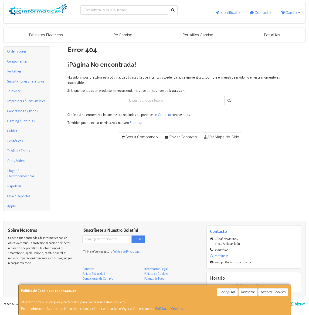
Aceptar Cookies (273, 292)
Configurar (227, 292)
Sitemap (136, 123)
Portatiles (272, 35)
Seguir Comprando (139, 137)
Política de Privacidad (126, 251)
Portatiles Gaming (198, 35)
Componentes (17, 61)
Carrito (290, 12)
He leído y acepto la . (113, 251)
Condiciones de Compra (97, 278)
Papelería (14, 186)
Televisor (13, 91)
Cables (12, 131)
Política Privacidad (93, 273)
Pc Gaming (122, 35)
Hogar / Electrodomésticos (20, 173)
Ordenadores (17, 51)
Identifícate (228, 12)
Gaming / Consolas (21, 121)
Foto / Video (16, 161)
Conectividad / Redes (22, 111)
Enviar (138, 239)
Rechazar (248, 292)
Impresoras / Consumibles (26, 101)
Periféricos (15, 141)
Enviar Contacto (181, 137)
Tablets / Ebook (18, 151)
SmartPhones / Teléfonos (25, 81)
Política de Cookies (169, 309)
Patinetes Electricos (46, 35)
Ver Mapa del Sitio (221, 137)
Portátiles (14, 71)
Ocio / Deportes (18, 196)
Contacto (260, 12)
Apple (11, 206)
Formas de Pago (154, 278)
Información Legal (156, 269)
